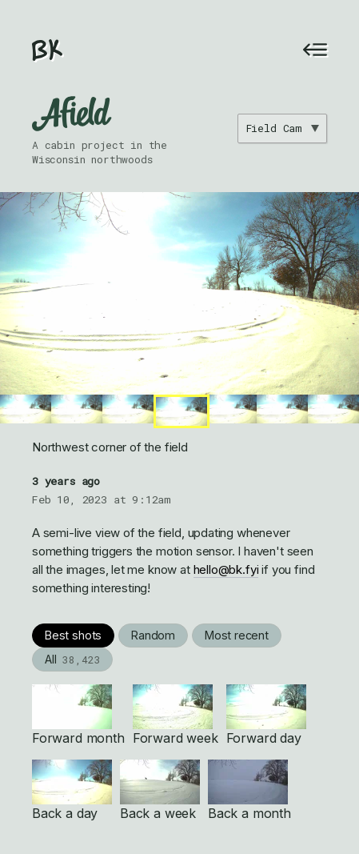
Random (153, 635)
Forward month (78, 715)
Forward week (175, 715)
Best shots (73, 635)
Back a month (249, 790)
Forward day (266, 715)
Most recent (237, 635)
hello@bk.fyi (226, 569)
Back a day (72, 790)
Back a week (160, 790)
